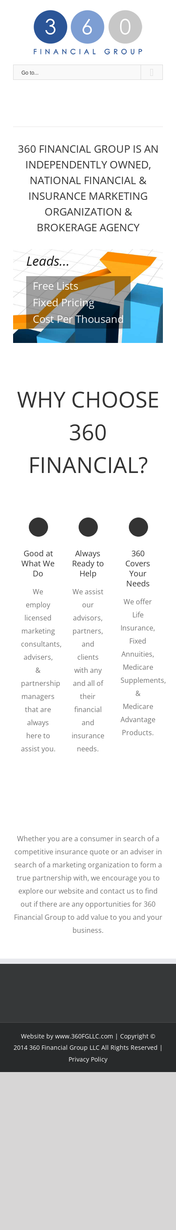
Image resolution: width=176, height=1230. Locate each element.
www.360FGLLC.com (84, 1036)
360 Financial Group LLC (64, 1047)
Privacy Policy (88, 1059)
